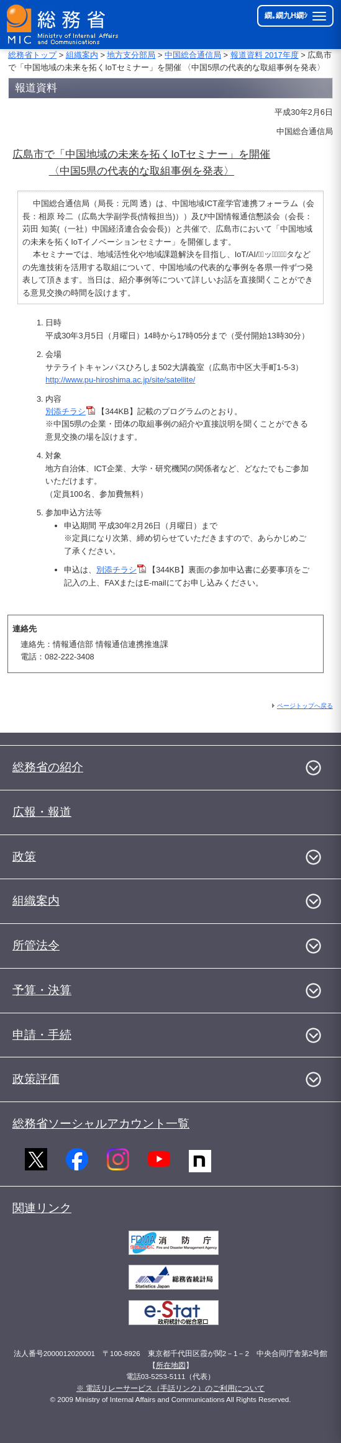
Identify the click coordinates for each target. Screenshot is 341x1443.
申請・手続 (41, 1034)
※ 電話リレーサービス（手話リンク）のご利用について (170, 1388)
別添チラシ (70, 411)
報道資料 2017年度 (264, 55)
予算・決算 (41, 990)
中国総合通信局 (193, 55)
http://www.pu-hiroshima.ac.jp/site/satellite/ (120, 379)
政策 (24, 856)
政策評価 (36, 1078)
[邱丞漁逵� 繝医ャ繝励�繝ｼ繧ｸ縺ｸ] (63, 24)
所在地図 (171, 1365)
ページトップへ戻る (305, 705)
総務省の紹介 (47, 767)
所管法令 (36, 945)
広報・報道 (41, 811)
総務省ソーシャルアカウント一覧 (100, 1123)
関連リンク (41, 1208)
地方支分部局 (131, 55)
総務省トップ (32, 55)
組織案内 (82, 55)
